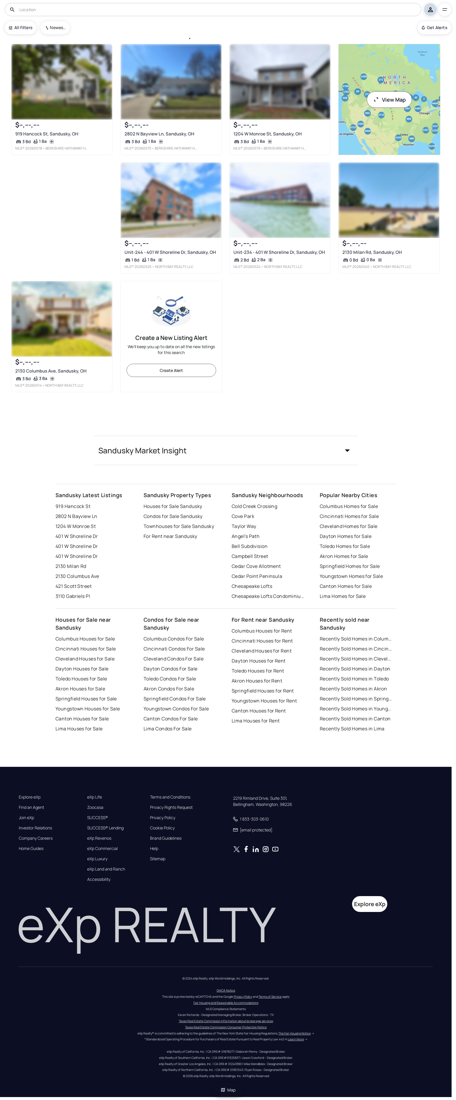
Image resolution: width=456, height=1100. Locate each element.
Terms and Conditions (170, 797)
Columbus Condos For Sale (174, 638)
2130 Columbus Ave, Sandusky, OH (51, 371)
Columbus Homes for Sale (349, 506)
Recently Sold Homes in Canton (355, 718)
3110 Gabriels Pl (72, 596)
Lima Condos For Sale (168, 728)
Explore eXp (30, 797)
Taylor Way (244, 526)
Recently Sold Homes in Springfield (356, 698)
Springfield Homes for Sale (350, 566)
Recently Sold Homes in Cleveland (356, 658)
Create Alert (171, 370)
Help (154, 848)
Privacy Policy (162, 818)
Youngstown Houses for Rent (264, 700)
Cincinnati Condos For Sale (174, 648)
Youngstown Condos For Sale (176, 708)
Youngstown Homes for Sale (351, 576)
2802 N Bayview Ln (76, 516)
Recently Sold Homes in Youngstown (356, 708)
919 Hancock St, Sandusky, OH (46, 134)
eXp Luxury (97, 859)
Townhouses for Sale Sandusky (179, 526)
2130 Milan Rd (70, 566)
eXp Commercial (102, 848)
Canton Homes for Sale (346, 586)
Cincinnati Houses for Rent (262, 641)
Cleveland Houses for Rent (262, 651)
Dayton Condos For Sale (171, 668)
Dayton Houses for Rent (259, 661)
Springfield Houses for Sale (86, 698)
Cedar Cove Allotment (256, 566)
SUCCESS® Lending (105, 828)
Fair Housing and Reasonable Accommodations (225, 1003)
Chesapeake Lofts (252, 586)
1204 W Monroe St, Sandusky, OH (267, 134)
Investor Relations (35, 828)
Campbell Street (250, 556)
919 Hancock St (72, 506)
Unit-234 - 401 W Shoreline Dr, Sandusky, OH (279, 252)
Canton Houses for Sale (82, 718)
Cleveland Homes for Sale (349, 526)
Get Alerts (434, 27)
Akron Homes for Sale (344, 556)
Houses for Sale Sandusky (173, 506)
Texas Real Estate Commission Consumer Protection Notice (226, 1027)
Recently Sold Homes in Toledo (354, 678)
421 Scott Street (73, 586)
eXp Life (94, 797)
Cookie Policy (162, 828)
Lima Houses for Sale (79, 728)
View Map (389, 99)
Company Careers (36, 838)
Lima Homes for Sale (343, 596)
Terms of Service (270, 997)
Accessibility (98, 879)
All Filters (20, 27)
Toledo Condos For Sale (170, 678)
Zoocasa (95, 807)
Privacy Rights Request (171, 807)
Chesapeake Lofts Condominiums (268, 596)
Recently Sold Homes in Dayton (355, 668)
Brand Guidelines (165, 838)
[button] (226, 450)
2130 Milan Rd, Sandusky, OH (372, 252)
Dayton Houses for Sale (82, 668)
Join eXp (26, 818)
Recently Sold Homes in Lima (352, 728)
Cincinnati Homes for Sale (349, 516)
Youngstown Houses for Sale (87, 708)
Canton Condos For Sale (171, 718)
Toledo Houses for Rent (258, 671)
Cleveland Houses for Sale (85, 658)
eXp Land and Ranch (106, 869)
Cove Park (243, 516)
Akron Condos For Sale (169, 688)
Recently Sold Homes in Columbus (356, 638)
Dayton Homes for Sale (345, 536)
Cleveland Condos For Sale (173, 658)
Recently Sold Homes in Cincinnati (356, 648)
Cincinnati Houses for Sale (85, 648)
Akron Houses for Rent (257, 681)
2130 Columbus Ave (77, 576)
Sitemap (157, 859)
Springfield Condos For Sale (175, 698)
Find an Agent (31, 807)
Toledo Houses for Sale (81, 678)
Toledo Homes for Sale (345, 546)
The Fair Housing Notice (294, 1033)
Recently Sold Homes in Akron (353, 688)
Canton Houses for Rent (259, 710)
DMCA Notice (226, 990)
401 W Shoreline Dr (76, 536)
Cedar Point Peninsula (257, 576)
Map (228, 1090)
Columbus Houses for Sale (85, 638)
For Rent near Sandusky (170, 536)
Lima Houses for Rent (256, 720)
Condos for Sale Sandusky (173, 516)
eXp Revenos (99, 838)
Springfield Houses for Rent (263, 691)
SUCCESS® (97, 818)
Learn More (296, 1039)
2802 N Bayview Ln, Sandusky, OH (159, 134)
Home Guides (31, 848)
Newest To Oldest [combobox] (58, 27)
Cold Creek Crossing (254, 506)
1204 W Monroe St (75, 526)
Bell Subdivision (249, 546)
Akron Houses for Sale (80, 688)
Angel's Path (246, 536)
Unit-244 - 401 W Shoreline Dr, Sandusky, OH (170, 252)
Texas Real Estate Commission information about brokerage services (226, 1021)
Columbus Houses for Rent (262, 631)
